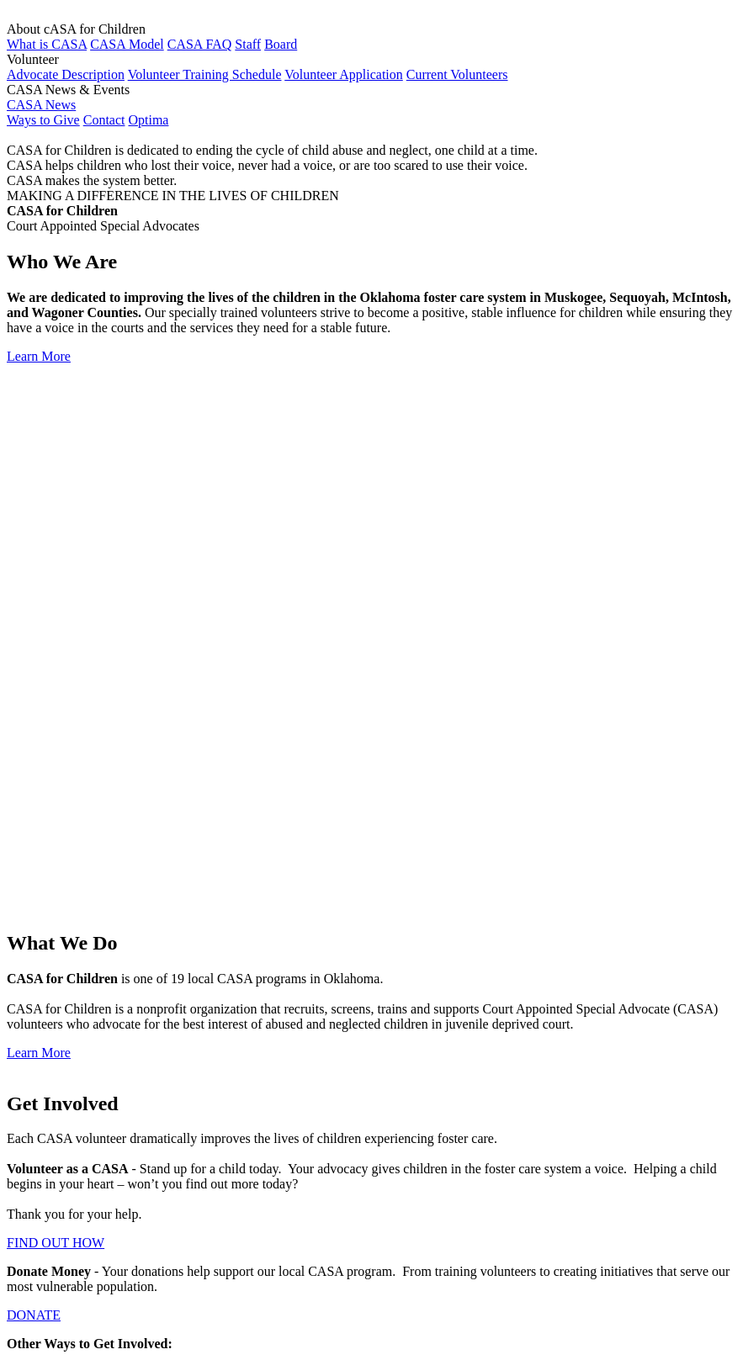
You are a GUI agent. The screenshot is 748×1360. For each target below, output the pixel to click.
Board (280, 44)
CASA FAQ (199, 44)
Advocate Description (66, 74)
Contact (104, 120)
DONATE (34, 779)
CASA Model (127, 44)
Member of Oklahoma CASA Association (242, 1172)
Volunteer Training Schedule (205, 74)
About (57, 1072)
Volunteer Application (343, 74)
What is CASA (47, 44)
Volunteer (66, 1087)
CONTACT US (48, 954)
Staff (248, 44)
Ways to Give (43, 120)
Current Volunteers (457, 74)
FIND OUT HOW (55, 707)
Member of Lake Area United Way (205, 1304)
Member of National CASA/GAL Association (264, 1221)
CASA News (41, 105)
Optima (148, 120)
